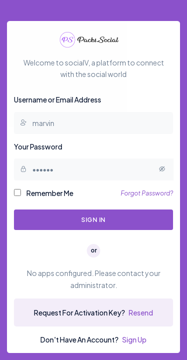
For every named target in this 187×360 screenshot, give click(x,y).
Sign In (93, 220)
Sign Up (134, 339)
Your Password (38, 146)
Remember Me (43, 193)
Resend (141, 312)
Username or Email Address (57, 99)
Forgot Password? (147, 193)
